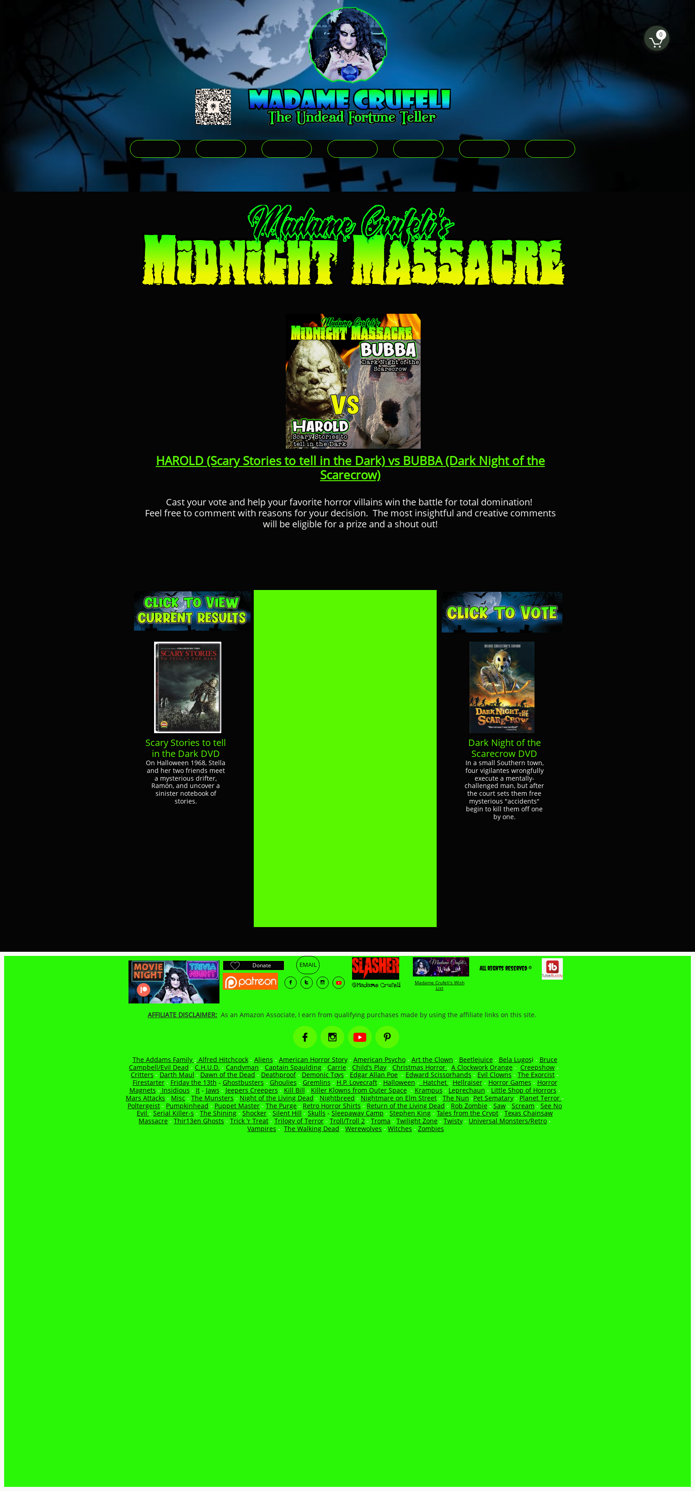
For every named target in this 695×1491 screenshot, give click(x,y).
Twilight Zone (417, 1120)
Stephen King (410, 1113)
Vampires (261, 1128)
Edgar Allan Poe (374, 1074)
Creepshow (537, 1067)
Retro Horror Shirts (332, 1105)
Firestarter (149, 1082)
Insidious (175, 1090)
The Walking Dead (311, 1128)
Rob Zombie (469, 1105)
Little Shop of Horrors (523, 1090)
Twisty (453, 1120)
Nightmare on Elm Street (399, 1098)
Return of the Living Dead (406, 1105)
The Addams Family (163, 1059)
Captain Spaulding (293, 1067)
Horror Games (509, 1082)
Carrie (336, 1067)
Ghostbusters (243, 1082)
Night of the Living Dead (277, 1098)
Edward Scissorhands (438, 1074)
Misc (178, 1098)
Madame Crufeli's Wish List (440, 985)
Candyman (242, 1067)
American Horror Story (313, 1059)
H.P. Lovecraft (357, 1082)
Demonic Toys (323, 1074)
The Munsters (212, 1098)
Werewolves (363, 1128)
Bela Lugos (515, 1059)
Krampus (429, 1090)
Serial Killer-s (173, 1113)
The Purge (281, 1105)
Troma (380, 1120)
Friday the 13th (194, 1082)
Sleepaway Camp (357, 1113)
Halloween (399, 1082)
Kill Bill (294, 1090)
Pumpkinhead (187, 1105)
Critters (142, 1074)
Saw (499, 1105)
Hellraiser (467, 1082)
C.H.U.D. (207, 1067)
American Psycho (379, 1059)
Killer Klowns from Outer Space (359, 1090)
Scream (523, 1105)
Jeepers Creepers (251, 1090)
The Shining (218, 1113)
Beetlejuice (476, 1059)
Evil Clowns (494, 1074)
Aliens (263, 1059)
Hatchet (436, 1082)
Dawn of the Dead (227, 1074)
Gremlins (317, 1082)
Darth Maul (177, 1074)
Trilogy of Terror (299, 1120)
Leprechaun (467, 1090)
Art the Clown (432, 1059)
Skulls (317, 1113)
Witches (400, 1128)
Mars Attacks (145, 1098)
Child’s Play (369, 1067)
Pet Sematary (493, 1098)
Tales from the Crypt (467, 1113)
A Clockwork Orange (482, 1067)
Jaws (212, 1090)
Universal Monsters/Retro (508, 1120)
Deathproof (278, 1074)
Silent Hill (287, 1113)
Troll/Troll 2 (347, 1120)
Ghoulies (283, 1082)
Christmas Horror (419, 1067)
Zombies (431, 1128)
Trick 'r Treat (249, 1120)
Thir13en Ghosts (199, 1120)
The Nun (456, 1098)
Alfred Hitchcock (222, 1059)
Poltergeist (144, 1105)
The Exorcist (536, 1074)
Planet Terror (540, 1098)
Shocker (254, 1113)
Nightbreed (337, 1098)
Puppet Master (237, 1105)
